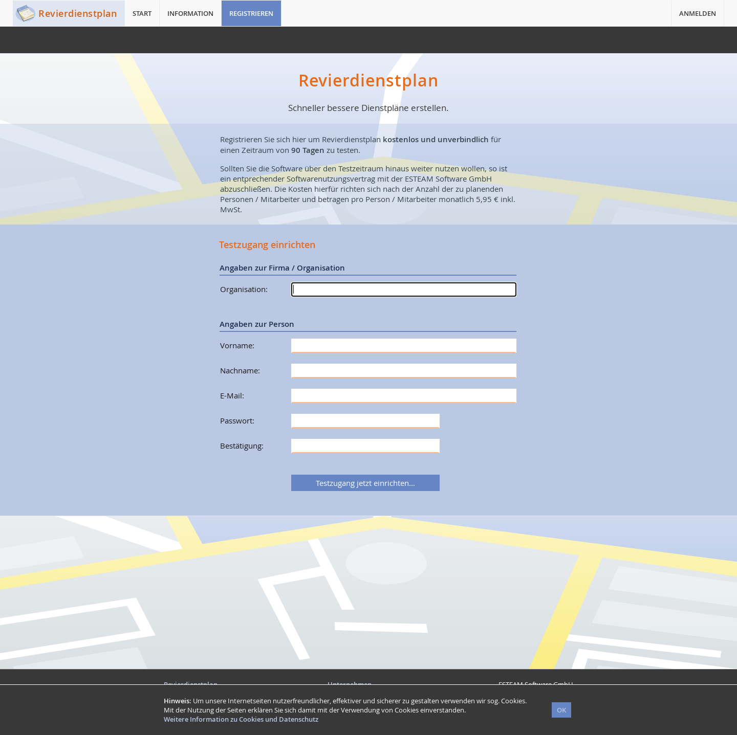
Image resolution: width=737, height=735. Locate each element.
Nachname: (240, 370)
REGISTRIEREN (251, 13)
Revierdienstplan (77, 13)
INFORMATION (190, 13)
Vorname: (237, 345)
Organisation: (244, 289)
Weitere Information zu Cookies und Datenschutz (241, 719)
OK (561, 710)
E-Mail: (232, 395)
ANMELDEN (697, 13)
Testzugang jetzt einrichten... (365, 483)
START (142, 13)
